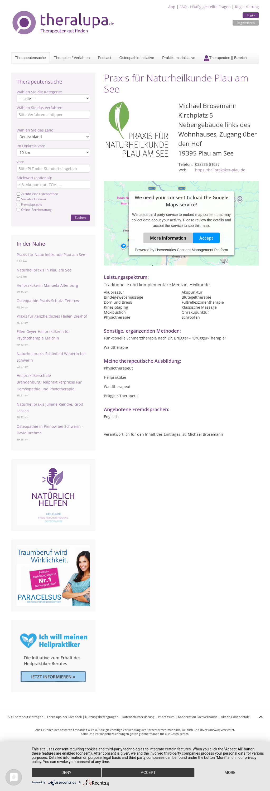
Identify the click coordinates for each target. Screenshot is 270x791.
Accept (206, 238)
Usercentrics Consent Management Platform (191, 250)
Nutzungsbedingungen (101, 717)
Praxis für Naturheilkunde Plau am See (51, 254)
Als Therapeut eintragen (25, 717)
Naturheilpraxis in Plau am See (44, 270)
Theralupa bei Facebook (64, 717)
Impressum (166, 717)
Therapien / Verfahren (72, 58)
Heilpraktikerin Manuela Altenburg (47, 285)
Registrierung (247, 6)
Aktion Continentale (235, 717)
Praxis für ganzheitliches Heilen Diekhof (52, 316)
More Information (168, 238)
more (230, 772)
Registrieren (246, 23)
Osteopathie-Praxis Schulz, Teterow (48, 300)
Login (251, 15)
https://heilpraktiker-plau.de (220, 169)
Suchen (80, 217)
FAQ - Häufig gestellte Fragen (205, 6)
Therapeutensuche (30, 58)
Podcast (104, 58)
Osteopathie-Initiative (136, 58)
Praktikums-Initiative (178, 58)
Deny (66, 772)
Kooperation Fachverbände (198, 717)
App (171, 6)
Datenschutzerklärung (138, 717)
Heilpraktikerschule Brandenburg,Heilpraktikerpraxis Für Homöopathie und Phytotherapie (49, 382)
